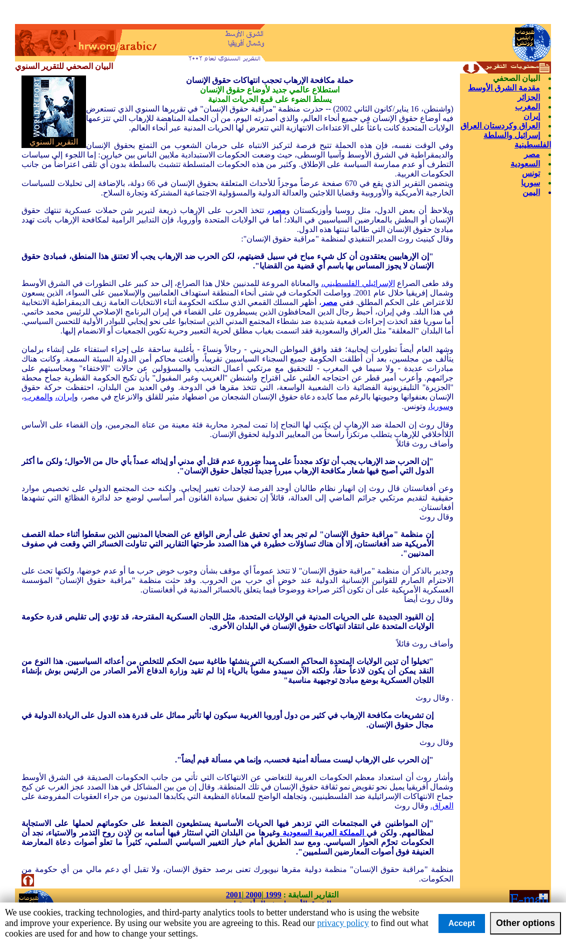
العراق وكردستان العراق (500, 126)
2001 (234, 894)
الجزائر (529, 97)
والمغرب (38, 396)
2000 (253, 894)
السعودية (525, 164)
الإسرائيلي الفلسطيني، (357, 283)
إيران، (64, 396)
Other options (525, 923)
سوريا (530, 182)
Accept (461, 923)
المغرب (527, 106)
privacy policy (342, 923)
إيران (532, 116)
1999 (273, 894)
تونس (531, 173)
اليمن (531, 192)
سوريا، (439, 406)
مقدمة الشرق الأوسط (504, 88)
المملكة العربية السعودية (323, 832)
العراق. (442, 806)
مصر (532, 154)
